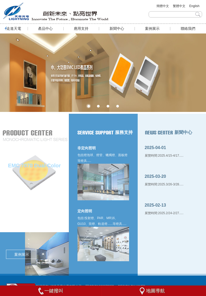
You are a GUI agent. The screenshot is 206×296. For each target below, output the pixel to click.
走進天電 (14, 28)
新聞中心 (117, 28)
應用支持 (81, 28)
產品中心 (45, 28)
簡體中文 (162, 6)
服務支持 (124, 134)
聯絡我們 (188, 28)
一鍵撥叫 (50, 290)
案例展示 (152, 28)
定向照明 (84, 212)
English (194, 6)
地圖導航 (151, 290)
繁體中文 (179, 6)
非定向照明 (86, 149)
